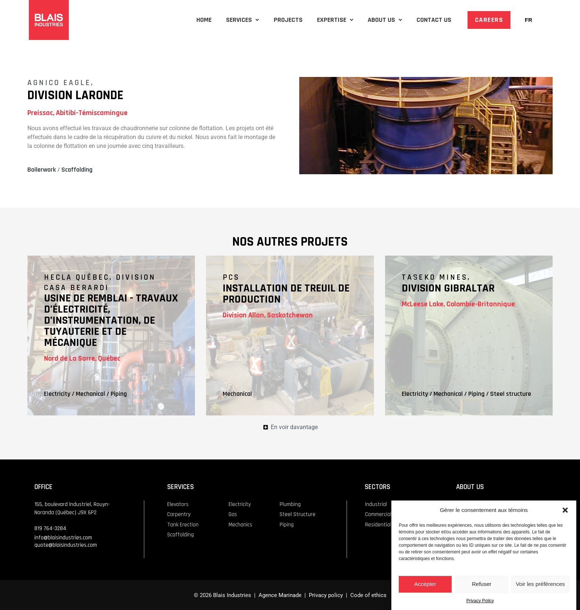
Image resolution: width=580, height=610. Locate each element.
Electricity (57, 393)
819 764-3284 (50, 527)
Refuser (482, 585)
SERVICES (221, 20)
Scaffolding (76, 169)
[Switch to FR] (528, 20)
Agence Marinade (280, 594)
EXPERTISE (323, 20)
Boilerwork (41, 169)
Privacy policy (325, 594)
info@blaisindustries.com (63, 536)
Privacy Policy (480, 601)
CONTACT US (431, 20)
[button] (565, 511)
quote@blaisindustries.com (65, 544)
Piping (119, 393)
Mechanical (90, 393)
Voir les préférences (540, 585)
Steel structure (510, 393)
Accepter (425, 585)
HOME (178, 20)
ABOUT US (378, 20)
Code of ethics (368, 594)
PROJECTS (271, 20)
